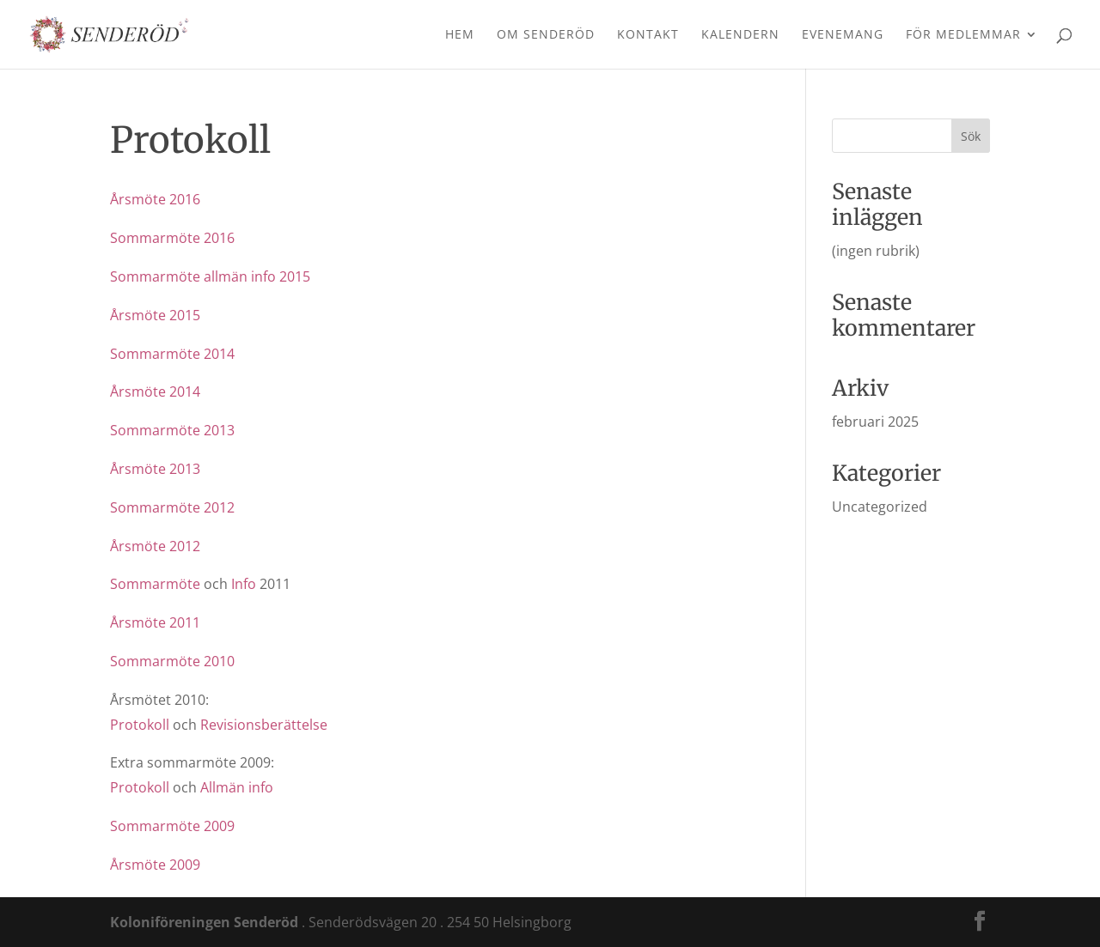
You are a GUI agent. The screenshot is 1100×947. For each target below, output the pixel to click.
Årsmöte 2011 (155, 622)
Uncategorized (879, 506)
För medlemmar (963, 35)
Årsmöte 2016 (155, 199)
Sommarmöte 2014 (172, 353)
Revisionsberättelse (263, 724)
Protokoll (139, 724)
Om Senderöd (546, 35)
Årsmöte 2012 (155, 546)
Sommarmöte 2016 (172, 237)
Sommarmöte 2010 (172, 661)
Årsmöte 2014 (155, 391)
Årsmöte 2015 (155, 315)
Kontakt (648, 35)
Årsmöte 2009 (155, 864)
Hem (459, 35)
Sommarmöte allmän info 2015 (210, 276)
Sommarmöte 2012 (172, 507)
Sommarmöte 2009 (172, 825)
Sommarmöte (155, 583)
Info (243, 583)
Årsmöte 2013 (155, 468)
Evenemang (842, 35)
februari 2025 (875, 421)
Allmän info (236, 787)
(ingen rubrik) (876, 250)
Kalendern (740, 35)
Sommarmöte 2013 (172, 430)
